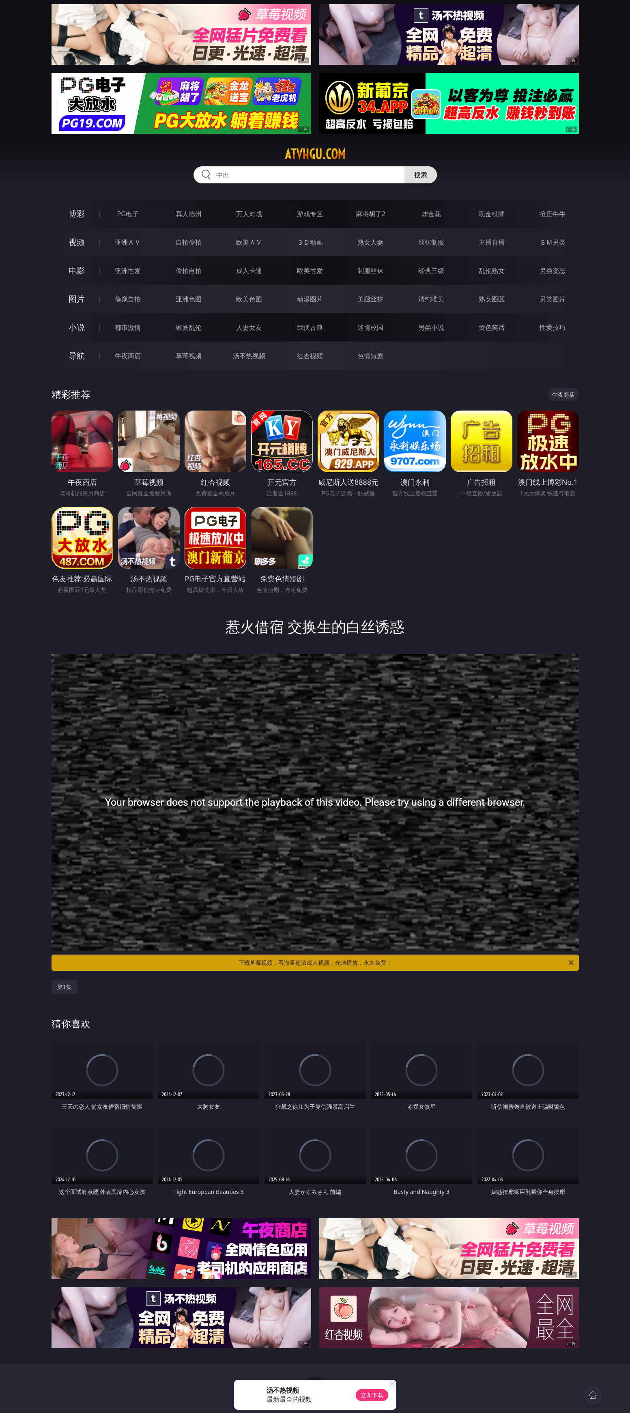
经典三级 (431, 270)
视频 (77, 242)
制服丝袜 (370, 270)
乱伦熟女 (492, 270)
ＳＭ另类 (552, 242)
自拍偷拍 (189, 242)
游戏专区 (310, 213)
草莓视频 (189, 355)
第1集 (64, 987)
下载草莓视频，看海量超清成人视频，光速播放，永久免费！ (407, 963)
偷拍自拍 (189, 270)
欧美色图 (249, 299)
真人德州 (189, 213)
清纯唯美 (431, 299)
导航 (77, 355)
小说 (77, 327)
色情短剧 (370, 355)
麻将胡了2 (370, 213)
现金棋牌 (492, 213)
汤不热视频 (249, 355)
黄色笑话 (492, 327)
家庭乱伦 (189, 327)
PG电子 (128, 213)
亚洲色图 (189, 299)
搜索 (420, 174)
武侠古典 (310, 327)
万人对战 (249, 213)
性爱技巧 (552, 327)
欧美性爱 (310, 270)
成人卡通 (249, 270)
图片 (77, 298)
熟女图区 (492, 299)
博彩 (77, 213)
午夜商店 (128, 355)
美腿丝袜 (370, 299)
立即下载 (372, 1395)
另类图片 (552, 299)
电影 (77, 270)
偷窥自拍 (128, 299)
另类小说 (431, 327)
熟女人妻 (370, 242)
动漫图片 (310, 299)
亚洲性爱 (128, 270)
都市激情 (128, 327)
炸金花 (431, 213)
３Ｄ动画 (310, 242)
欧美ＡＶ (249, 242)
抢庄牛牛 (552, 213)
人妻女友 (249, 327)
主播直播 (492, 242)
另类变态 (552, 270)
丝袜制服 (431, 242)
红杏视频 (310, 355)
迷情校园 (370, 327)
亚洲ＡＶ (128, 242)
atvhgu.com (315, 154)
